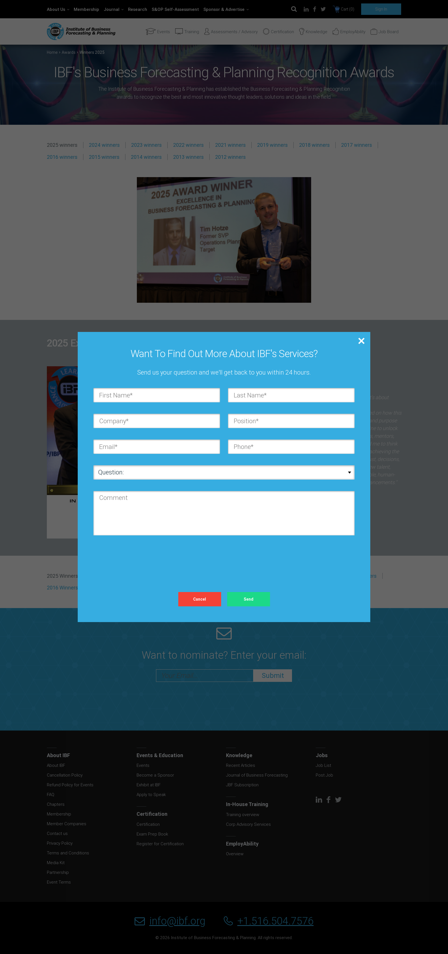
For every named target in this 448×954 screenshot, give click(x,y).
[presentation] (136, 558)
